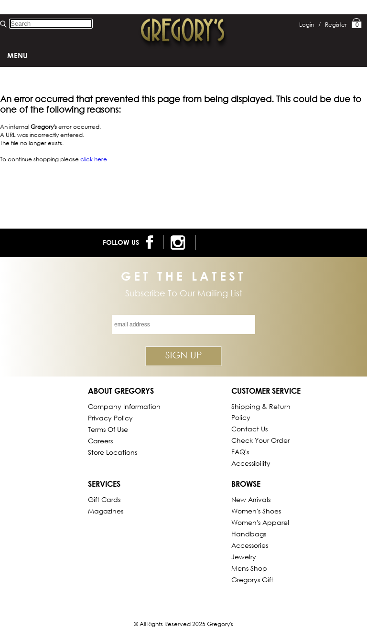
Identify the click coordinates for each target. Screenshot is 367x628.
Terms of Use (108, 429)
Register (336, 25)
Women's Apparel (260, 522)
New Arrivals (250, 499)
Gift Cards (104, 499)
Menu (17, 55)
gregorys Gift (252, 579)
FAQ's (240, 451)
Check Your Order (260, 440)
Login (310, 25)
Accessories (249, 545)
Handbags (248, 533)
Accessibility (250, 463)
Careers (100, 440)
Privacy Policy (110, 417)
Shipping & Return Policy (261, 412)
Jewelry (243, 556)
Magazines (105, 510)
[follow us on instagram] (179, 242)
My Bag (357, 23)
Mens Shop (249, 568)
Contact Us (249, 428)
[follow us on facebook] (151, 242)
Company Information (124, 406)
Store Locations (112, 452)
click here (93, 159)
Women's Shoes (256, 510)
